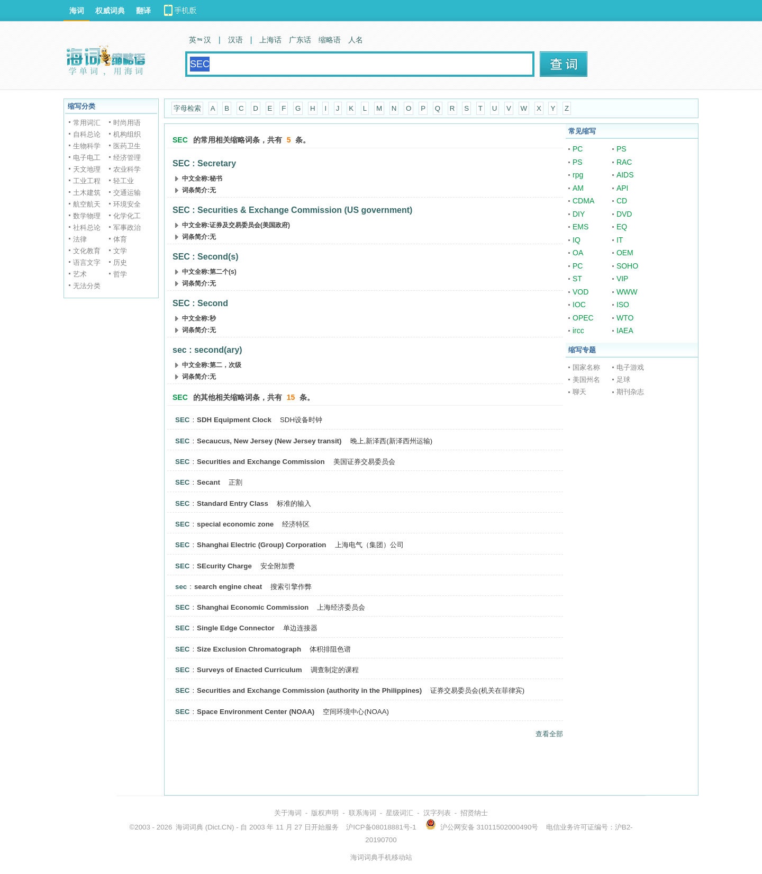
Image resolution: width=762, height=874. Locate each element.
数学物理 (87, 216)
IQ (576, 240)
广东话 (300, 39)
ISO (622, 304)
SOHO (627, 266)
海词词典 (189, 827)
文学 (120, 251)
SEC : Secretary (204, 163)
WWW (627, 292)
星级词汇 (399, 813)
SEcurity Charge (224, 566)
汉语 (235, 39)
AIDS (625, 175)
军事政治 (127, 227)
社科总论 (87, 227)
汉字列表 (437, 813)
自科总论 (87, 134)
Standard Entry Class (232, 503)
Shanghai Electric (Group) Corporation (261, 545)
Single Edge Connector (236, 628)
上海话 (270, 39)
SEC (182, 420)
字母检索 (187, 108)
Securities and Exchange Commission (260, 462)
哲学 (120, 274)
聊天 (579, 392)
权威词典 (110, 10)
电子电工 (87, 158)
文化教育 (87, 251)
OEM (624, 252)
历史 (120, 262)
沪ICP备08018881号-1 (381, 827)
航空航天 (87, 204)
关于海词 (288, 813)
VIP (622, 278)
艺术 (80, 274)
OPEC (583, 318)
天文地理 (87, 169)
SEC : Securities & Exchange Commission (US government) (292, 210)
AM (578, 188)
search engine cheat (228, 587)
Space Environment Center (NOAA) (255, 712)
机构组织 (127, 134)
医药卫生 (127, 146)
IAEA (624, 330)
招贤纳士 (474, 813)
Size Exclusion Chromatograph (249, 649)
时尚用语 (127, 123)
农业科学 (127, 169)
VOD (580, 292)
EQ (621, 226)
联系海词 (362, 813)
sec (181, 587)
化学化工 (127, 216)
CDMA (583, 201)
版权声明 (325, 813)
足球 (623, 380)
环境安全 (127, 204)
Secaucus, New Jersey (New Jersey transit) (269, 441)
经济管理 (127, 158)
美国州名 (586, 380)
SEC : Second (200, 303)
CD (621, 201)
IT (619, 240)
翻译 (143, 10)
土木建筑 (87, 193)
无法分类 (87, 286)
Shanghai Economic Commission (253, 607)
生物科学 (87, 146)
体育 (120, 239)
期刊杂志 (630, 392)
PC (578, 149)
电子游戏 (630, 367)
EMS (580, 226)
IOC (579, 304)
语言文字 (87, 262)
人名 (355, 39)
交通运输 (127, 193)
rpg (578, 175)
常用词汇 (87, 123)
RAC (624, 162)
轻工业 (123, 181)
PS (621, 149)
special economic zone (235, 524)
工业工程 (87, 181)
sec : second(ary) (207, 349)
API (622, 188)
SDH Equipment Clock (234, 420)
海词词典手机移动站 (381, 857)
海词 (76, 10)
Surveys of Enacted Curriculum (249, 670)
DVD (624, 214)
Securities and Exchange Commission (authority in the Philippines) (309, 690)
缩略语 (330, 39)
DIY (579, 214)
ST (577, 278)
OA (578, 252)
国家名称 (586, 367)
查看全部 (549, 734)
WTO (624, 318)
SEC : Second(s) (205, 256)
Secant (208, 482)
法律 (80, 239)
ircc (578, 330)
